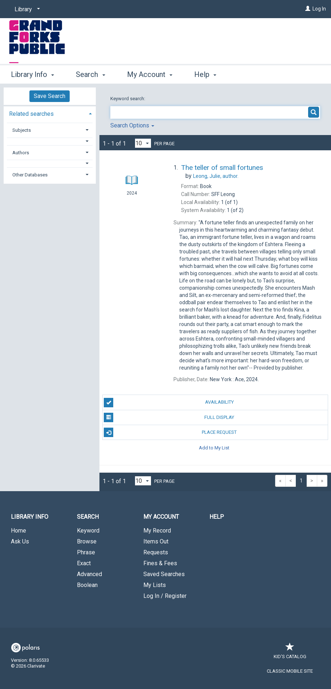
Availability (168, 402)
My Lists (154, 585)
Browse (87, 541)
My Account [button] (149, 74)
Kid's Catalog (290, 653)
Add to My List (214, 447)
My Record (157, 530)
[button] (50, 141)
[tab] (50, 113)
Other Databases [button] (30, 175)
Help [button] (205, 74)
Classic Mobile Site (290, 671)
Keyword (88, 530)
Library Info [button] (32, 74)
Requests (155, 552)
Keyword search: (128, 98)
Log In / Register (165, 595)
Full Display (169, 417)
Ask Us (20, 541)
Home (18, 530)
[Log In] (307, 9)
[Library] (26, 9)
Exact (84, 563)
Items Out (155, 541)
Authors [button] (20, 152)
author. (215, 176)
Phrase (86, 552)
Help (216, 516)
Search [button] (90, 74)
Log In (319, 9)
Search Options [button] (132, 125)
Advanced (89, 574)
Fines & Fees (160, 563)
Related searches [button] (31, 113)
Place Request (170, 432)
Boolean (87, 585)
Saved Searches (164, 574)
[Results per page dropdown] (143, 143)
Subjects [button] (21, 130)
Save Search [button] (49, 96)
